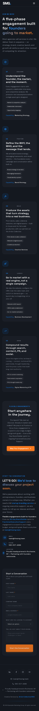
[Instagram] (22, 672)
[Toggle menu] (34, 3)
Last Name (10, 593)
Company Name (11, 603)
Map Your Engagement (20, 448)
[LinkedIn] (9, 672)
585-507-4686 (19, 684)
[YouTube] (29, 672)
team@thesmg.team (13, 530)
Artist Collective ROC (27, 697)
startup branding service (23, 504)
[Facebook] (16, 672)
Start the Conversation (19, 649)
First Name (10, 585)
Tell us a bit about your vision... (19, 630)
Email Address (12, 612)
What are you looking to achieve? (19, 621)
